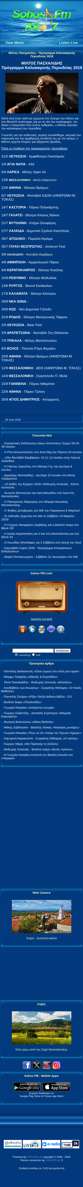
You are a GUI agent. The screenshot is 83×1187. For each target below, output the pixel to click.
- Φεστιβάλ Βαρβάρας (30, 254)
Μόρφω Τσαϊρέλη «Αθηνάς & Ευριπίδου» (31, 676)
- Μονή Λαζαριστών (33, 180)
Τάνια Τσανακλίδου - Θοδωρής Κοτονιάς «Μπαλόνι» (38, 682)
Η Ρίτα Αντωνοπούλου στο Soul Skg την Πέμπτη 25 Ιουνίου (43, 452)
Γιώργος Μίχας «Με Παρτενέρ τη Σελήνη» (31, 743)
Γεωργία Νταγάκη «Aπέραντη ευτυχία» (29, 707)
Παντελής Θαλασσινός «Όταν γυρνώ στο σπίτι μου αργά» (41, 671)
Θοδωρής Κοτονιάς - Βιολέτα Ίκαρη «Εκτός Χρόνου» (38, 749)
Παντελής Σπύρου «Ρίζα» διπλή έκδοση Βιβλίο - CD (38, 696)
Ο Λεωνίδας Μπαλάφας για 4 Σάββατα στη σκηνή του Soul (42, 542)
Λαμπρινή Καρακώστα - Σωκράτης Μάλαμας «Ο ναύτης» (41, 738)
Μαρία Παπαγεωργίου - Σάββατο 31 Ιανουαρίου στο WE (41, 556)
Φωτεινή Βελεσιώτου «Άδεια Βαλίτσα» (29, 721)
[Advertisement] (41, 828)
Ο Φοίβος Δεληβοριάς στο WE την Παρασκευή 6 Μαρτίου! (42, 510)
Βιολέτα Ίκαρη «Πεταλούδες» (23, 702)
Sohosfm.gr (34, 1156)
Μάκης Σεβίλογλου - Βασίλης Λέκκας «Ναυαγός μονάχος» (41, 727)
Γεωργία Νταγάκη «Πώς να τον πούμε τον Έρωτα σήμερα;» (43, 732)
